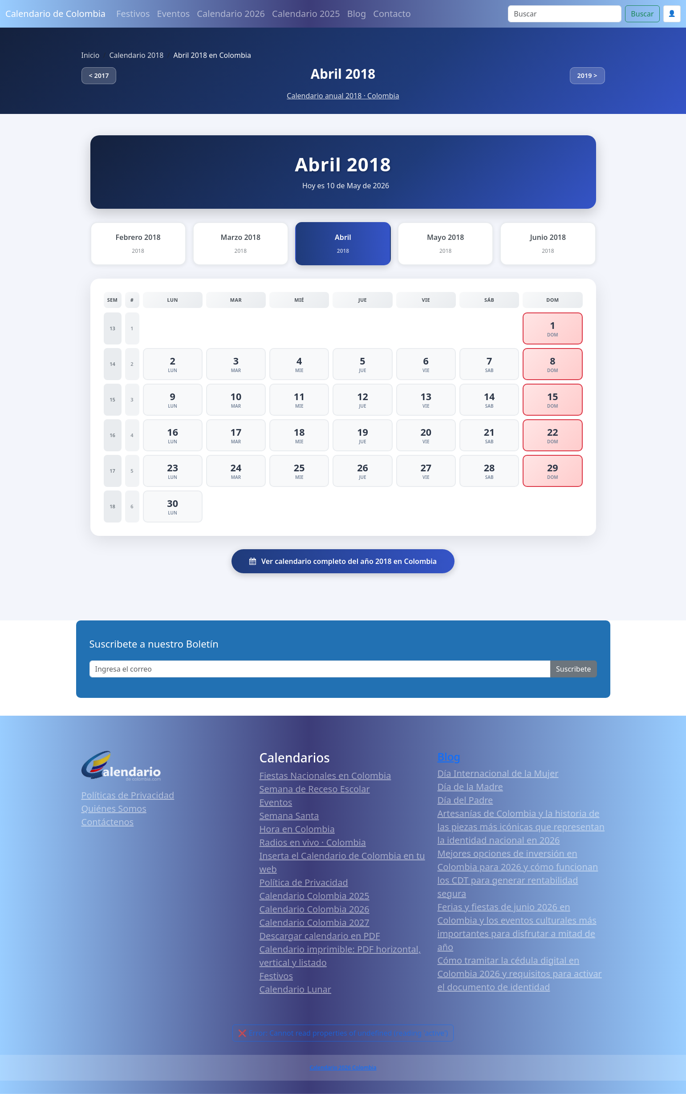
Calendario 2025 (306, 14)
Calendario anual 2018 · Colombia (343, 96)
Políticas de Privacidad (128, 795)
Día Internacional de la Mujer (498, 773)
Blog (356, 14)
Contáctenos (107, 822)
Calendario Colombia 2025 (314, 896)
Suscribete (573, 669)
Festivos (133, 14)
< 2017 (99, 75)
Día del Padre (465, 800)
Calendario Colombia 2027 (314, 922)
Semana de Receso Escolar (315, 789)
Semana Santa (289, 816)
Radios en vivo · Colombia (313, 842)
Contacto (391, 14)
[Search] (564, 13)
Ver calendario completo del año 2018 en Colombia (343, 561)
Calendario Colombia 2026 (314, 909)
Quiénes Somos (113, 808)
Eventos (173, 14)
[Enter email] (320, 668)
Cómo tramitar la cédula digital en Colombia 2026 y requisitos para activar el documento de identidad (520, 973)
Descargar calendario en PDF (320, 936)
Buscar (642, 14)
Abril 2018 (343, 74)
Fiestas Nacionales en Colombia (325, 776)
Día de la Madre (470, 787)
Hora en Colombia (297, 829)
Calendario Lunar (296, 989)
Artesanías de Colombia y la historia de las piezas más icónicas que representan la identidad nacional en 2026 (521, 826)
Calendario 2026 (231, 14)
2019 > (587, 75)
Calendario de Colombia (55, 14)
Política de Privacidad (304, 882)
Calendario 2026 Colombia (342, 1067)
